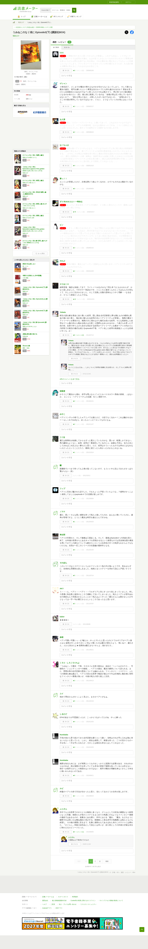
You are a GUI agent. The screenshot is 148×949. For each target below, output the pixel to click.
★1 (74, 452)
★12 (74, 299)
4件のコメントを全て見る (69, 379)
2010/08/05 (90, 832)
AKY (62, 588)
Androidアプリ (47, 908)
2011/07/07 (90, 603)
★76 (74, 212)
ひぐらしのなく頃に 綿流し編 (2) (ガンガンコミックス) (35, 205)
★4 (74, 165)
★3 (74, 106)
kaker (62, 617)
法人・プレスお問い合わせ (67, 904)
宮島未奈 (25, 336)
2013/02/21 (90, 401)
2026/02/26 (90, 70)
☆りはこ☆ (64, 284)
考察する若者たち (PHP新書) (32, 275)
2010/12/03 (90, 721)
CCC (62, 53)
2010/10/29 (90, 747)
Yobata (63, 312)
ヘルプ (44, 904)
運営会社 (45, 900)
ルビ (61, 788)
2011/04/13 (90, 680)
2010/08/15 (90, 796)
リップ (62, 488)
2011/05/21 (90, 650)
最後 (107, 861)
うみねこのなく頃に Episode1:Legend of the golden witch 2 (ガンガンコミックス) (33, 229)
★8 (74, 70)
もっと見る (40, 253)
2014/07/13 (90, 335)
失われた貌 (26, 346)
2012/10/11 (86, 475)
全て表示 (56, 47)
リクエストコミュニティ (88, 904)
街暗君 (62, 391)
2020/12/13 (90, 165)
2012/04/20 (90, 521)
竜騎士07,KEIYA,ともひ (30, 326)
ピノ (61, 225)
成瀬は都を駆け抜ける (30, 334)
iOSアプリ (59, 908)
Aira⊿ (62, 261)
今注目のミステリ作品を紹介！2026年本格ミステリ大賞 (34, 27)
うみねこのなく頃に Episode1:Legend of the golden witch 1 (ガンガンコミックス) (33, 168)
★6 (74, 775)
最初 (79, 861)
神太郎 (62, 535)
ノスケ (62, 511)
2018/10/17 (90, 212)
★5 (74, 575)
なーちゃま (64, 145)
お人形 (62, 119)
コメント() (80, 70)
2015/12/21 (90, 299)
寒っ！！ (63, 179)
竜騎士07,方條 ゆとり (29, 182)
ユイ (61, 694)
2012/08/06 (90, 498)
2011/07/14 (90, 575)
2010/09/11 (90, 775)
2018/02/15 (90, 248)
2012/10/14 (90, 452)
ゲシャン (63, 83)
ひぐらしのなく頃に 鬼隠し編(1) (33, 155)
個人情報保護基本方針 (59, 900)
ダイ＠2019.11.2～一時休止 (71, 202)
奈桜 (61, 637)
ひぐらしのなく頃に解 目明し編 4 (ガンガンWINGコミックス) (35, 242)
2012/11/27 (90, 424)
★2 (74, 132)
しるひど (63, 714)
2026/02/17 (90, 106)
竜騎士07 (21, 22)
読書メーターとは (48, 896)
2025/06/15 (90, 132)
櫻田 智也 (26, 348)
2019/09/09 (90, 188)
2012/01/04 (90, 550)
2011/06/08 (86, 624)
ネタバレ (67, 47)
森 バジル (25, 266)
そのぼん (63, 563)
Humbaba (64, 735)
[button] (74, 10)
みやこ (62, 414)
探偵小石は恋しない (29, 264)
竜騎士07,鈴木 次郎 (28, 217)
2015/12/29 (90, 271)
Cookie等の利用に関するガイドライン (83, 900)
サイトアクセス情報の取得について (111, 900)
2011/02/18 (90, 701)
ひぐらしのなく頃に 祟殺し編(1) (33, 215)
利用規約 (75, 896)
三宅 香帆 (25, 278)
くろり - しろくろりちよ (70, 663)
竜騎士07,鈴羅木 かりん (30, 157)
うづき (62, 437)
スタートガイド (63, 896)
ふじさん (63, 809)
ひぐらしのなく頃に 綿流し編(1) (33, 180)
